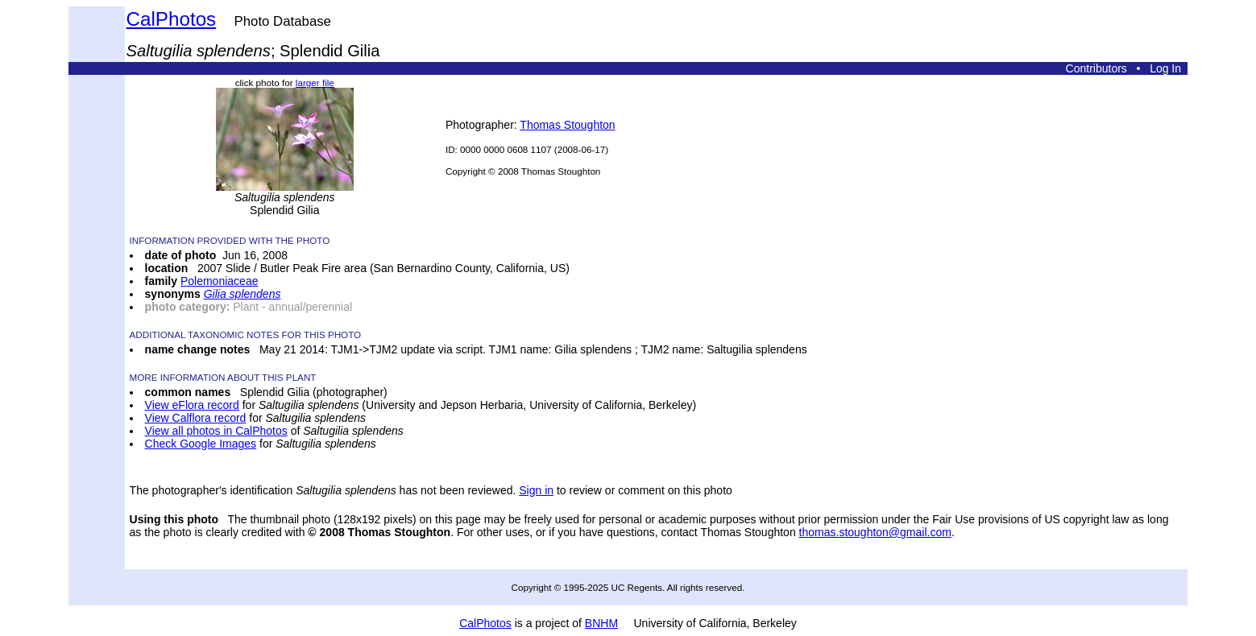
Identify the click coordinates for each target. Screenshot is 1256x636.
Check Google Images (201, 443)
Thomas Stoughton (567, 124)
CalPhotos (171, 19)
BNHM (601, 623)
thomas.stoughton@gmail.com (875, 532)
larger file (315, 82)
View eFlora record (192, 405)
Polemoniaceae (219, 281)
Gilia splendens (242, 293)
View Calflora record (196, 417)
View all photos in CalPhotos (216, 430)
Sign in (536, 490)
